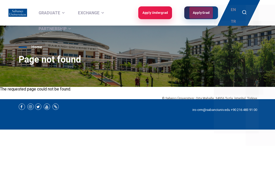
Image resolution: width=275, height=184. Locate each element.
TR (234, 17)
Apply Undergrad (154, 13)
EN (234, 9)
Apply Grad (201, 13)
